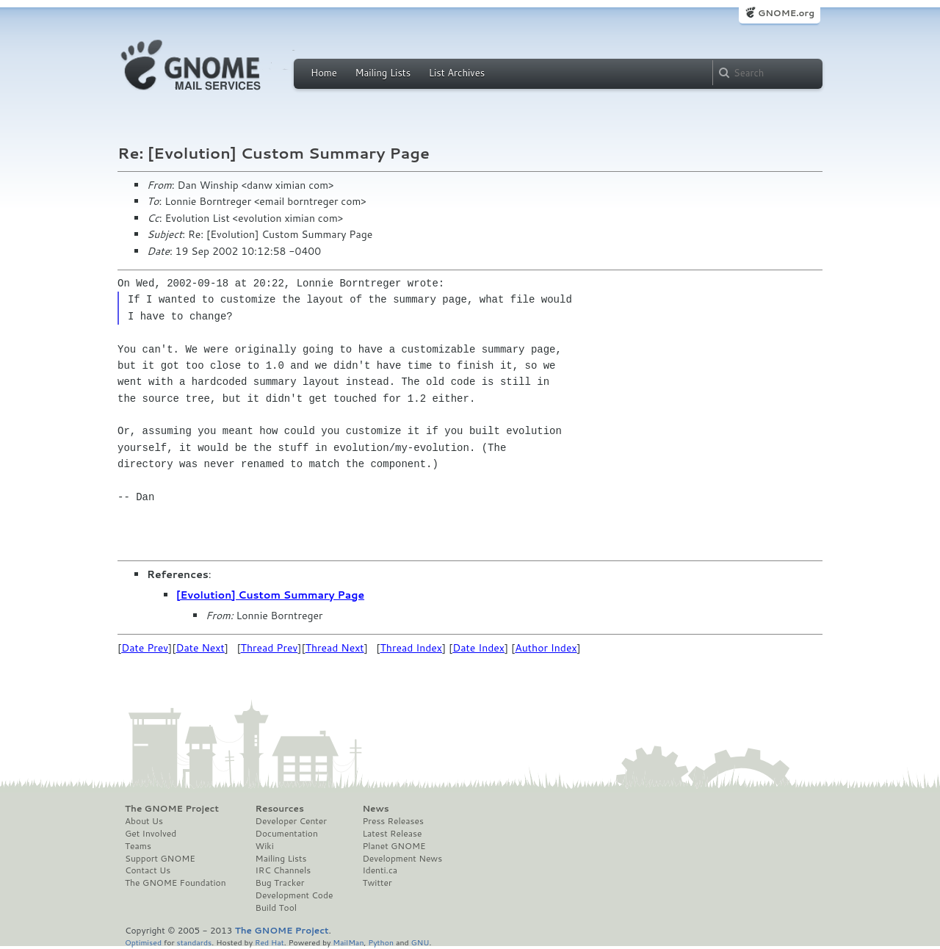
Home (324, 72)
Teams (138, 846)
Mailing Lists (383, 72)
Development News (402, 859)
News (375, 809)
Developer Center (291, 821)
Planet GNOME (393, 846)
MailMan (348, 942)
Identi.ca (379, 870)
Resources (280, 809)
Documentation (287, 834)
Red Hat (269, 942)
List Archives (457, 72)
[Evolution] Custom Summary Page (270, 595)
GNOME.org (786, 13)
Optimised (143, 942)
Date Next (200, 648)
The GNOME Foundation (175, 883)
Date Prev (144, 648)
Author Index (545, 648)
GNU (420, 942)
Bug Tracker (280, 883)
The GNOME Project (172, 809)
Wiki (265, 846)
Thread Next (335, 648)
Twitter (376, 883)
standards (194, 942)
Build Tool (276, 908)
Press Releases (392, 821)
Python (381, 942)
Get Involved (150, 834)
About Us (144, 821)
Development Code (294, 895)
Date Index (478, 648)
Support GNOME (160, 859)
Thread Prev (269, 648)
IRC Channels (283, 870)
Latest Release (392, 834)
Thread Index (411, 648)
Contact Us (147, 870)
